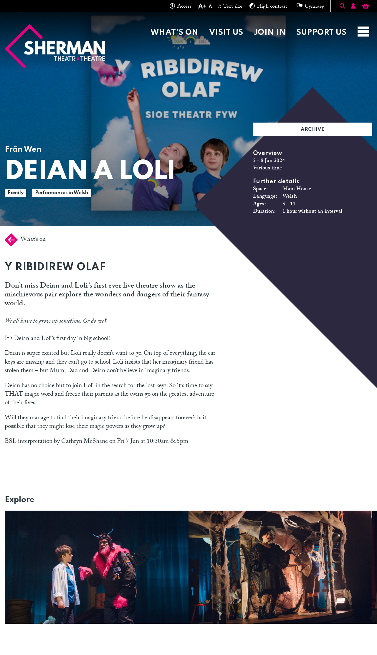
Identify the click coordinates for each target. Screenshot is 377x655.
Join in (270, 33)
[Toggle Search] (342, 6)
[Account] (353, 6)
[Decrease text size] (211, 7)
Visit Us (226, 33)
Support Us (321, 33)
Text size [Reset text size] (230, 7)
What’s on (175, 33)
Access (180, 7)
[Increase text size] (202, 7)
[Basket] (365, 6)
